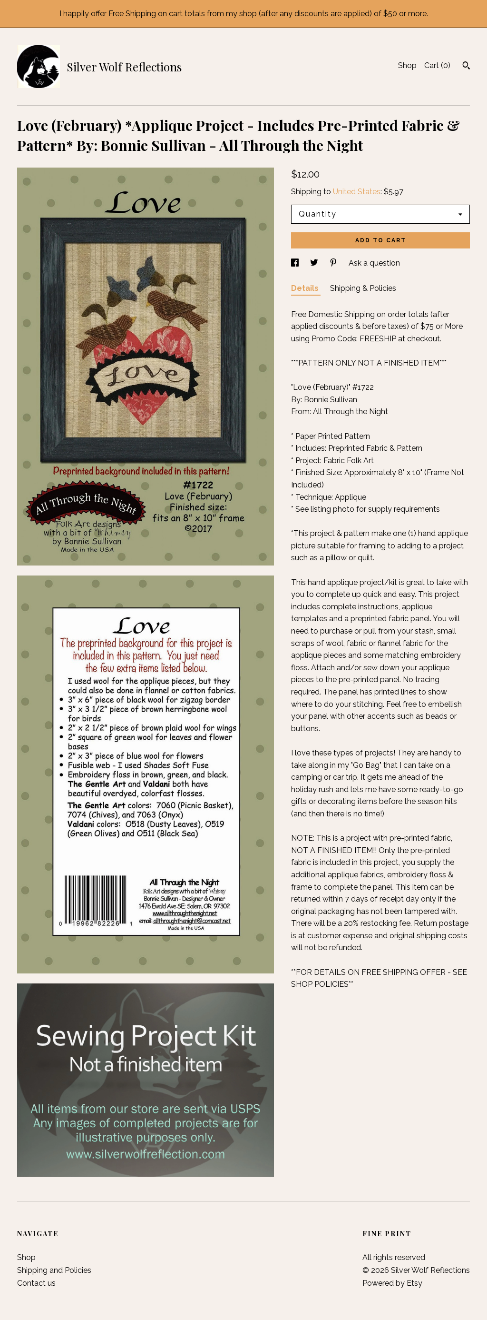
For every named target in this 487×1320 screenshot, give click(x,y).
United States (356, 191)
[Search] (466, 66)
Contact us (36, 1283)
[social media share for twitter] (315, 263)
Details (306, 288)
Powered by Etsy (392, 1283)
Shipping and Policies (54, 1270)
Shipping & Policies (363, 288)
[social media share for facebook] (296, 263)
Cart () (437, 65)
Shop (407, 65)
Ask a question (374, 263)
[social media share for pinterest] (334, 263)
